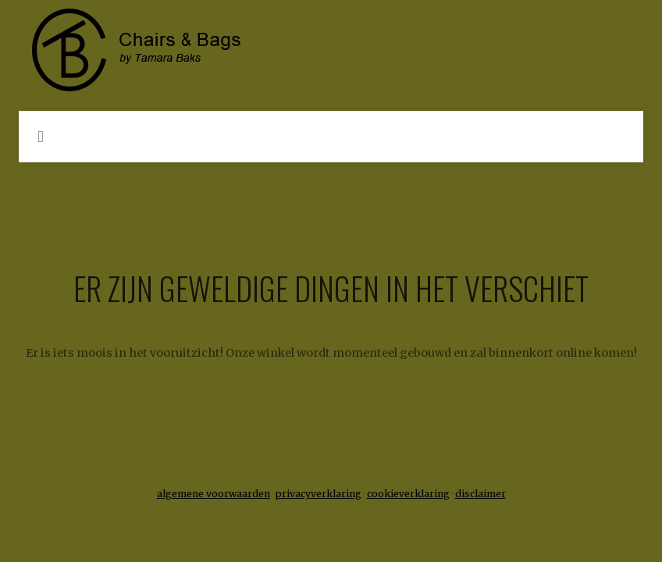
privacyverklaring (318, 494)
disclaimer (480, 494)
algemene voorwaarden (213, 494)
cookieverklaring (408, 494)
